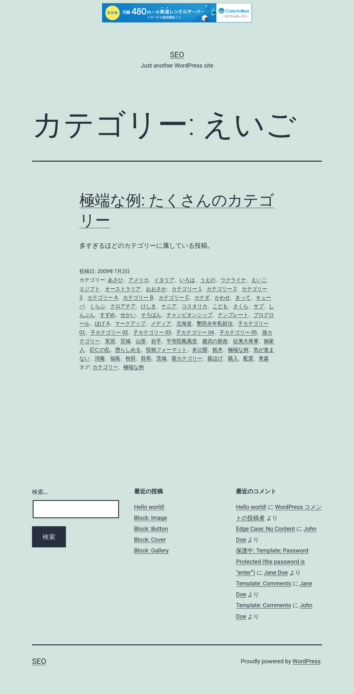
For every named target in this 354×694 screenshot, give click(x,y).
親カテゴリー (187, 358)
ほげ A (102, 323)
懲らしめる (128, 349)
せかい (128, 315)
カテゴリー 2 (221, 289)
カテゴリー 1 (186, 289)
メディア (161, 323)
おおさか (156, 289)
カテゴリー (105, 367)
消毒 (100, 358)
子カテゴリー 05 (238, 332)
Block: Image (150, 517)
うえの (207, 280)
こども (220, 306)
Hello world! (149, 507)
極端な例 (238, 349)
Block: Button (151, 528)
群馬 (146, 358)
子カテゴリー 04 (195, 332)
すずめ (107, 315)
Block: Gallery (151, 550)
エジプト (89, 289)
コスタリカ (194, 306)
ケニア (169, 306)
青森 (264, 358)
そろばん (151, 315)
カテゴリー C (173, 297)
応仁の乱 (100, 349)
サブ (258, 306)
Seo (177, 54)
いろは (187, 280)
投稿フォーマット (166, 349)
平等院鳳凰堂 (181, 341)
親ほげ (215, 358)
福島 (115, 358)
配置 (248, 358)
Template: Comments (263, 583)
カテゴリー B (138, 297)
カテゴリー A (102, 297)
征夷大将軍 (246, 341)
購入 (233, 358)
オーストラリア (123, 289)
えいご (259, 280)
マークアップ (130, 323)
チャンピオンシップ (189, 315)
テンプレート (233, 315)
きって (243, 297)
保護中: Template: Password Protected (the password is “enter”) (272, 561)
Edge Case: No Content (265, 528)
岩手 (156, 341)
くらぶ (97, 306)
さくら (240, 306)
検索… (40, 491)
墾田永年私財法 (215, 323)
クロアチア (123, 306)
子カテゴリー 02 (109, 332)
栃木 (218, 349)
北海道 (184, 323)
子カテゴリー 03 (152, 332)
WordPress (306, 661)
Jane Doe (276, 572)
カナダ (202, 297)
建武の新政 (215, 341)
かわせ (222, 297)
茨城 (161, 358)
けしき (148, 306)
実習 (110, 341)
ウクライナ (233, 280)
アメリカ (138, 280)
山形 (141, 341)
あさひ (115, 280)
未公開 (199, 349)
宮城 (125, 341)
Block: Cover (150, 539)
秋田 (130, 358)
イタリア (164, 280)
